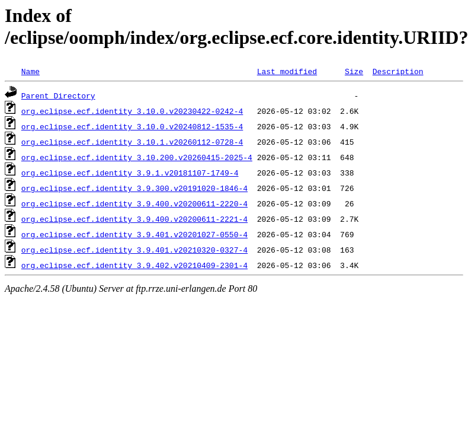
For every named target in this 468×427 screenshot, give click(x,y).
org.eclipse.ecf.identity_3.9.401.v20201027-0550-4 (134, 234)
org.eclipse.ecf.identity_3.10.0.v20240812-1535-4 (132, 126)
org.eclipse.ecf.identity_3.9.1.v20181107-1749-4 (130, 172)
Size (354, 71)
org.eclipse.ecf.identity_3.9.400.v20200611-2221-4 (134, 219)
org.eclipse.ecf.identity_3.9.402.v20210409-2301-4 (134, 265)
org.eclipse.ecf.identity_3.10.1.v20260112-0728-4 (132, 141)
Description (398, 71)
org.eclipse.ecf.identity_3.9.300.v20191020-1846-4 (134, 188)
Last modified (287, 71)
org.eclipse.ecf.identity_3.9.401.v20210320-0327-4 (134, 249)
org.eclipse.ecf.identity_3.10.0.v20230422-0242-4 (132, 111)
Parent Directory (58, 95)
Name (30, 71)
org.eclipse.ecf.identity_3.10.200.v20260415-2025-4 (136, 157)
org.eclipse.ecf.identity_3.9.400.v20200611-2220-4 (134, 203)
